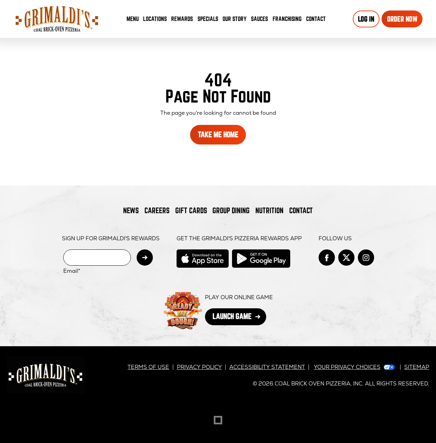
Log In (366, 19)
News (131, 210)
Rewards (182, 18)
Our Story (235, 18)
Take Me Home (218, 134)
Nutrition (269, 210)
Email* (71, 271)
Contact (316, 18)
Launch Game (239, 318)
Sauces (260, 20)
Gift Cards (191, 210)
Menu (133, 18)
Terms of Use (148, 367)
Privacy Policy (199, 367)
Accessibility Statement (267, 367)
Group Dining (231, 210)
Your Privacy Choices (347, 367)
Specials (208, 18)
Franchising (287, 18)
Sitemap (416, 367)
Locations (155, 18)
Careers (156, 210)
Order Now (402, 19)
